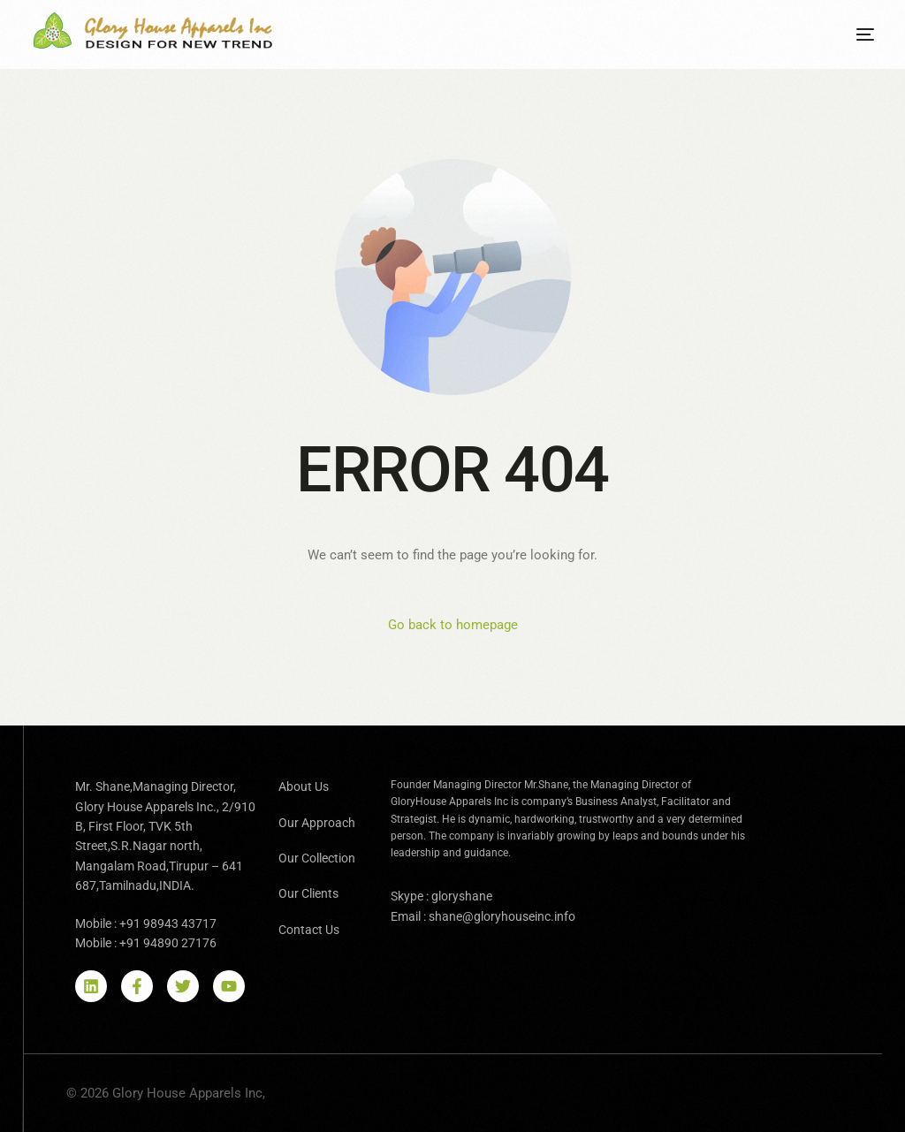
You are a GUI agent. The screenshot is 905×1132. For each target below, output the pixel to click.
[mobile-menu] (852, 34)
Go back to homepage (453, 625)
